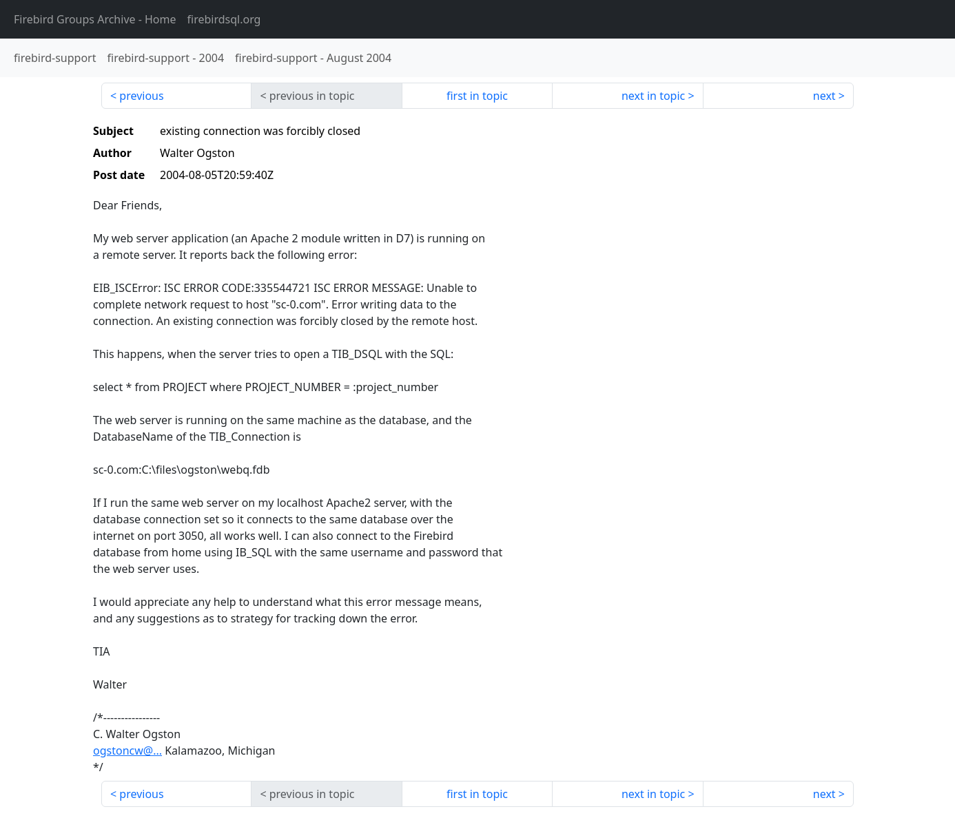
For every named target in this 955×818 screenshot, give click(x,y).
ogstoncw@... (127, 750)
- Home (95, 19)
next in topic (653, 95)
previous (141, 95)
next (824, 95)
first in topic (477, 95)
